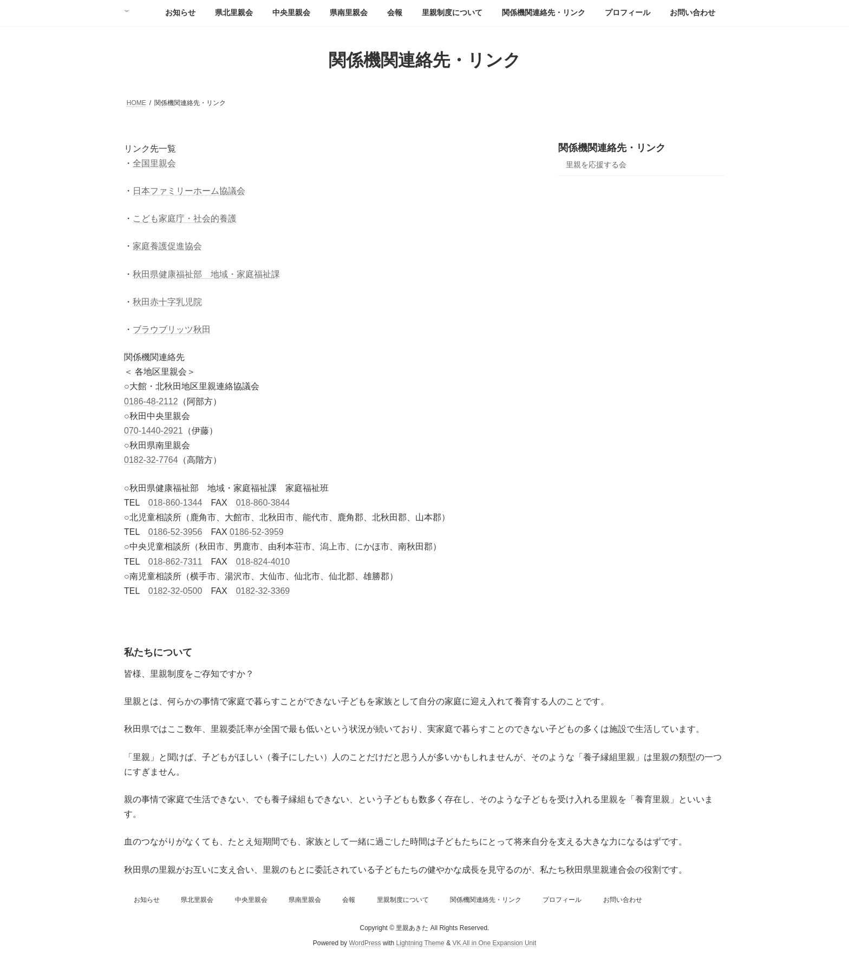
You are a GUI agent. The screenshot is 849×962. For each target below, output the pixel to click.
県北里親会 (197, 900)
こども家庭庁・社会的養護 (185, 218)
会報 (348, 900)
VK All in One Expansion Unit (494, 943)
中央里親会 (251, 900)
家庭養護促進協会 (167, 246)
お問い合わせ (622, 900)
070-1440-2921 (153, 430)
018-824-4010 (263, 561)
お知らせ (147, 900)
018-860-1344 (175, 502)
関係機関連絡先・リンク (611, 147)
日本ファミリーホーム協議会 (189, 190)
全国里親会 (154, 163)
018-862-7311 (175, 561)
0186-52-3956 (175, 531)
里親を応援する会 (596, 164)
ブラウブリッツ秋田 (172, 329)
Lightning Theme (420, 943)
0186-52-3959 (257, 531)
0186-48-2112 (151, 401)
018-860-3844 (263, 502)
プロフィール (562, 900)
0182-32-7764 (151, 459)
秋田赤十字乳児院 (167, 301)
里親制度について (403, 900)
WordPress (365, 943)
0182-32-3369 (263, 590)
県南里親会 (305, 900)
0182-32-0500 (175, 590)
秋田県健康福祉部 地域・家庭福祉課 (206, 274)
